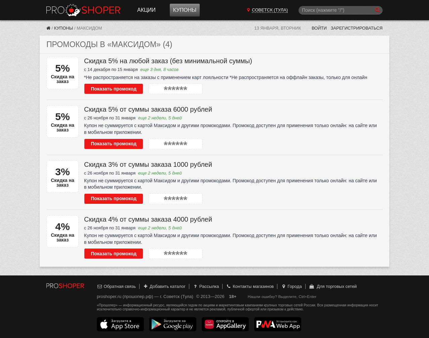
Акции (146, 10)
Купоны (184, 10)
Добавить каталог (164, 286)
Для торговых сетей (333, 286)
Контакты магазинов (250, 286)
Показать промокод (113, 88)
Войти (319, 28)
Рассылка (205, 286)
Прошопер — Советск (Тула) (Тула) (83, 10)
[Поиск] (341, 10)
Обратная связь (116, 286)
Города (291, 286)
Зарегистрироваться (356, 28)
